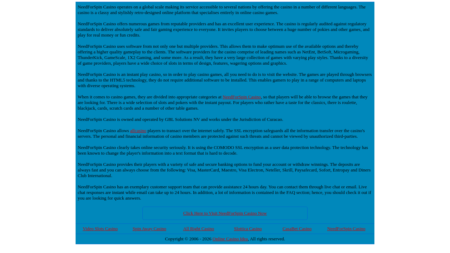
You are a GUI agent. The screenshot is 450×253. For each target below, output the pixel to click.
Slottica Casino (248, 228)
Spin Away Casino (149, 228)
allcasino (138, 130)
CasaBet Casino (297, 228)
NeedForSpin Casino (242, 96)
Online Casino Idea (230, 238)
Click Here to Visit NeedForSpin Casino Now (225, 213)
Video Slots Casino (100, 228)
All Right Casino (198, 228)
